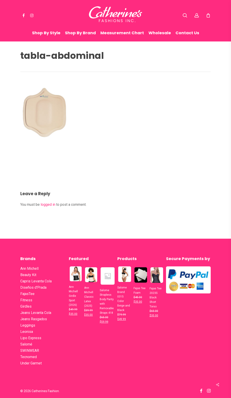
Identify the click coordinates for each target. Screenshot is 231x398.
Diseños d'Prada (33, 287)
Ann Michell (29, 268)
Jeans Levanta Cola (35, 313)
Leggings (27, 325)
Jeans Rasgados (33, 319)
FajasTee (27, 294)
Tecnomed (28, 357)
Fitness (26, 300)
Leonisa (26, 331)
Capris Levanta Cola (36, 281)
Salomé (26, 344)
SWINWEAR (29, 350)
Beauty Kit (28, 275)
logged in (48, 204)
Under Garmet (31, 363)
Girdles (26, 306)
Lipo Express (30, 338)
